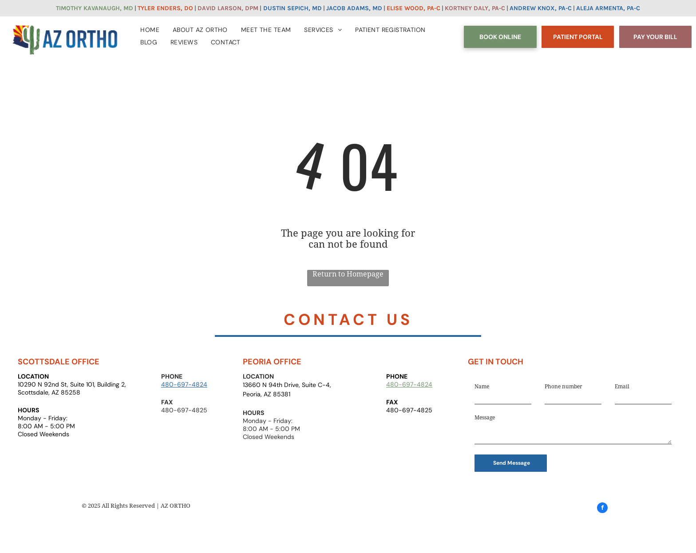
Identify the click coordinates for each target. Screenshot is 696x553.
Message (485, 418)
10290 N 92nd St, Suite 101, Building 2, (72, 384)
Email (622, 386)
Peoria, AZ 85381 (266, 394)
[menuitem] (150, 27)
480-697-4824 (184, 384)
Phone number (563, 386)
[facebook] (602, 508)
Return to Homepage (348, 274)
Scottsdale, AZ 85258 (49, 392)
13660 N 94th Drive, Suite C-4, (287, 385)
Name (482, 386)
